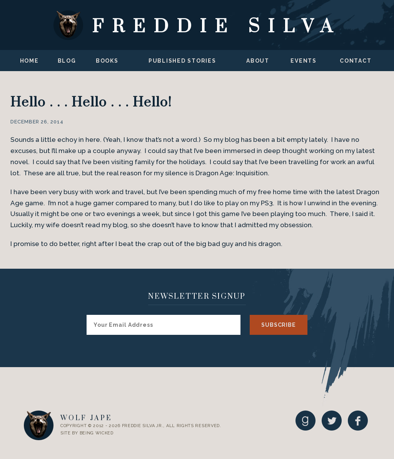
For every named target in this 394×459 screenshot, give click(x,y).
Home (29, 61)
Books (107, 61)
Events (303, 61)
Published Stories (182, 61)
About (257, 61)
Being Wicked (97, 433)
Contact (355, 61)
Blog (67, 61)
